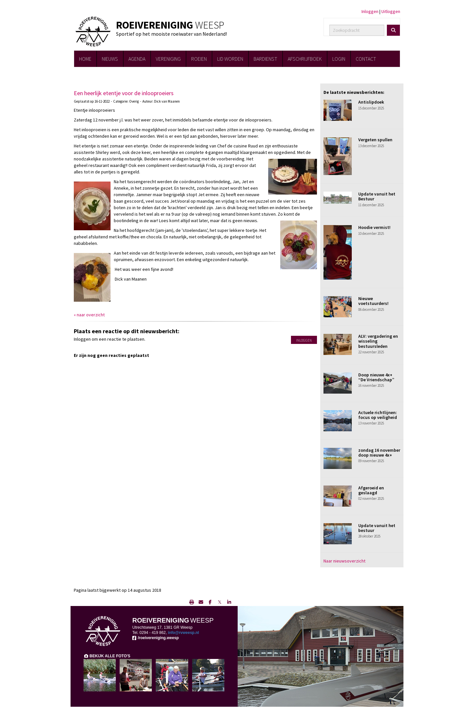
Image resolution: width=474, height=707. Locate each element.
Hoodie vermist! (374, 227)
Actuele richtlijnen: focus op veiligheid (377, 415)
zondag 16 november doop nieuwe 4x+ (379, 452)
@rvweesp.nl (183, 632)
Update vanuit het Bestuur (376, 196)
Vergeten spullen (375, 140)
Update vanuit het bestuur (376, 528)
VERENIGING (168, 59)
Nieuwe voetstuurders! (373, 301)
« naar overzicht (89, 315)
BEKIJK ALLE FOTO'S (107, 656)
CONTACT (366, 59)
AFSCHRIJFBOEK (305, 59)
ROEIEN (199, 59)
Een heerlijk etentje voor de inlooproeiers (124, 93)
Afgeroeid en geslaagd (371, 490)
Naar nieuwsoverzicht (344, 561)
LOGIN (338, 59)
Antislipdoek (371, 102)
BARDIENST (265, 59)
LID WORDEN (230, 59)
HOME (85, 59)
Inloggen (370, 11)
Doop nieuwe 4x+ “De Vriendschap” (376, 377)
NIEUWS (110, 59)
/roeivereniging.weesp (155, 638)
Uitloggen (390, 11)
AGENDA (136, 59)
